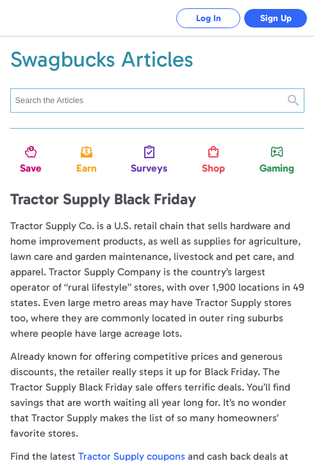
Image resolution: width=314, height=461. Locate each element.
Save (31, 168)
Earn (86, 168)
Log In (208, 18)
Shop (213, 168)
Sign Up (276, 18)
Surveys (149, 168)
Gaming (277, 168)
